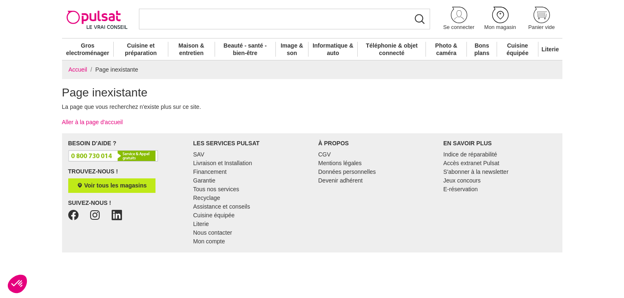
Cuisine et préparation (141, 49)
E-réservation (460, 189)
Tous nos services (216, 189)
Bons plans (482, 49)
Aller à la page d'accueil (92, 122)
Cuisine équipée (517, 49)
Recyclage (206, 198)
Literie (550, 49)
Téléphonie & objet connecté (392, 49)
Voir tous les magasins (112, 185)
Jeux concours (462, 180)
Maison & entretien (191, 49)
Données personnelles (347, 171)
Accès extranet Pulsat (471, 163)
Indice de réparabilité (470, 154)
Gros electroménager (87, 49)
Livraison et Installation (222, 163)
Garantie (204, 180)
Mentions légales (340, 163)
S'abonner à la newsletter (476, 171)
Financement (210, 171)
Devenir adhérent (340, 180)
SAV (198, 154)
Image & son (292, 49)
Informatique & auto (333, 49)
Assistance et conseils (221, 206)
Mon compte (209, 241)
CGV (324, 154)
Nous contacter (212, 232)
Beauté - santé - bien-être (245, 49)
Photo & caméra (446, 49)
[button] (459, 18)
